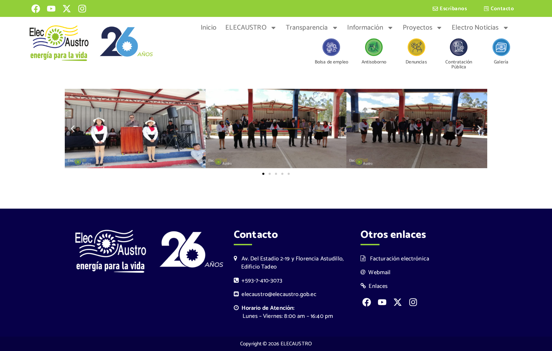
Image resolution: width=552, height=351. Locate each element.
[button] (72, 129)
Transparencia (312, 28)
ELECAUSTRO (251, 28)
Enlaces (374, 286)
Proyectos (423, 28)
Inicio (209, 27)
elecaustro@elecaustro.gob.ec (275, 294)
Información (370, 28)
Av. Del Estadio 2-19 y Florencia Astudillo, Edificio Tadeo (289, 263)
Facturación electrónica (394, 259)
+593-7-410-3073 (258, 280)
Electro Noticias (480, 28)
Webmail (375, 272)
